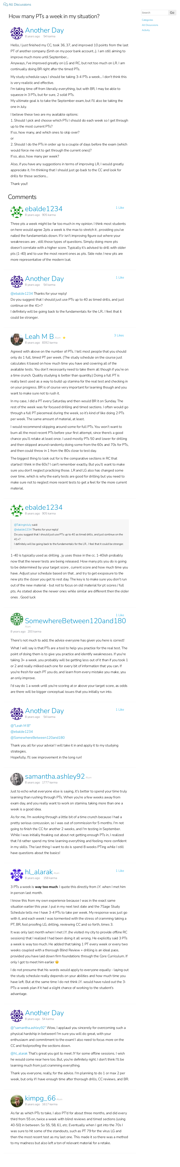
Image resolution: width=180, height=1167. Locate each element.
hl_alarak (39, 872)
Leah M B (39, 336)
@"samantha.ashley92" (28, 1027)
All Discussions (18, 4)
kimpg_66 (40, 1098)
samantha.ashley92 (55, 776)
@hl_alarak (19, 1053)
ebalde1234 (44, 209)
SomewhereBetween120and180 (75, 621)
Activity (146, 30)
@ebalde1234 (22, 293)
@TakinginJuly (22, 525)
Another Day (44, 30)
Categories (147, 20)
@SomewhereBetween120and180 (38, 737)
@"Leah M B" (21, 725)
